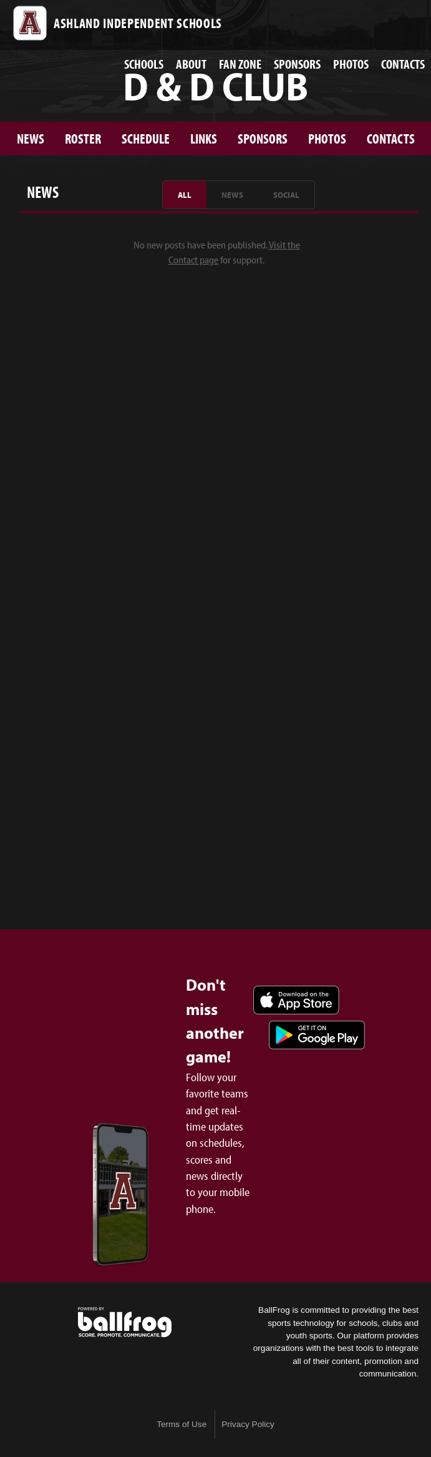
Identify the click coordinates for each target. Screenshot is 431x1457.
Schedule (146, 138)
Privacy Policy (247, 1424)
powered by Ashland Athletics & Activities (125, 1322)
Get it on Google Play (317, 1035)
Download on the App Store (296, 1000)
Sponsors (297, 64)
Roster (83, 138)
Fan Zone (240, 64)
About (191, 64)
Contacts (403, 64)
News (30, 138)
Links (203, 138)
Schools (143, 64)
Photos (351, 64)
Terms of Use (181, 1424)
